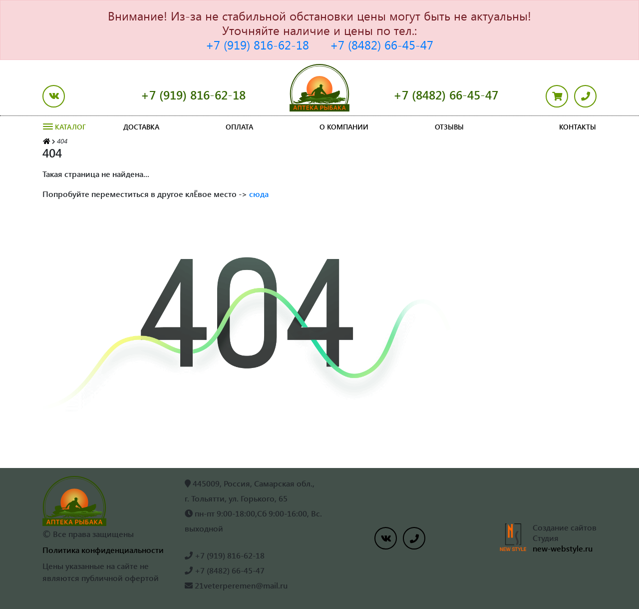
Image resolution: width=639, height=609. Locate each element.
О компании (344, 127)
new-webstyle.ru (563, 548)
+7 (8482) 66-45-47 (381, 44)
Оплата (239, 127)
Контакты (577, 127)
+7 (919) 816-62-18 (257, 44)
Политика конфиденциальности (103, 549)
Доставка (141, 127)
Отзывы (449, 127)
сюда (259, 193)
